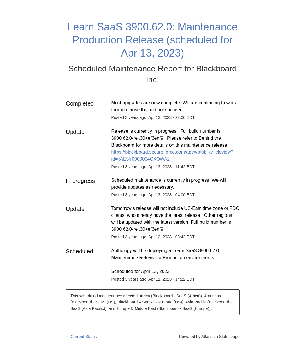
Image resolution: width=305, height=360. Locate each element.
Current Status (81, 336)
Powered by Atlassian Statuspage (209, 336)
